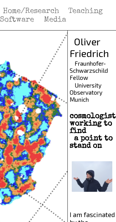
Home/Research (31, 11)
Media (55, 20)
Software (18, 20)
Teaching (86, 11)
